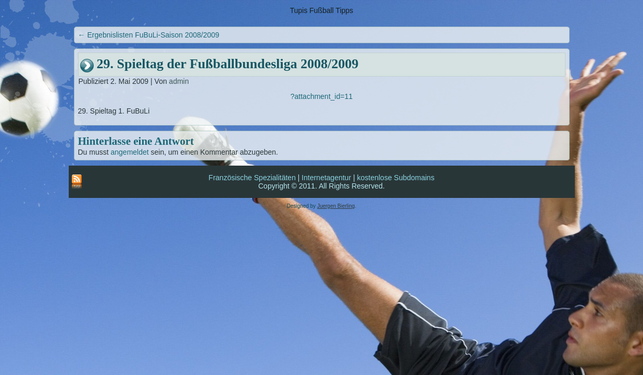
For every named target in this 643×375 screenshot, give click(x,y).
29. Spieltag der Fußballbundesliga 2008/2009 (228, 63)
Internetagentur (326, 177)
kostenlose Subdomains (396, 177)
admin (179, 81)
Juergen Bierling (336, 206)
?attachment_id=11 (321, 96)
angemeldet (130, 152)
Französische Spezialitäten (252, 177)
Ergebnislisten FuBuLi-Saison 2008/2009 (149, 35)
